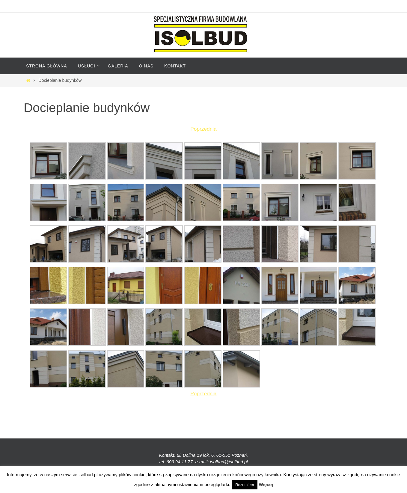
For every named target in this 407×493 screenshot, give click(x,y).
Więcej (266, 484)
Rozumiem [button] (244, 485)
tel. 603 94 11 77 (176, 461)
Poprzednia (203, 129)
